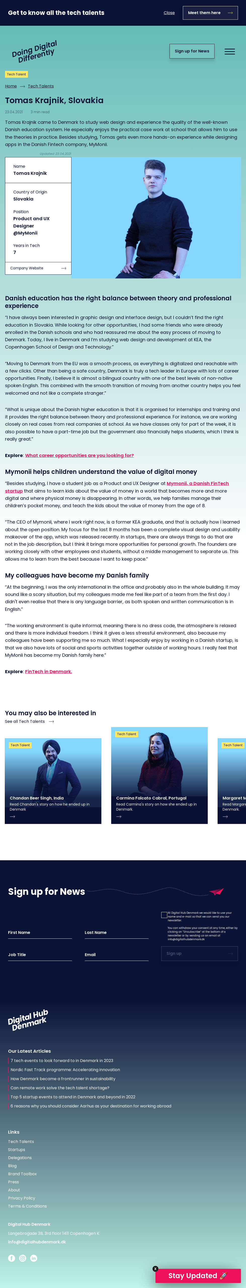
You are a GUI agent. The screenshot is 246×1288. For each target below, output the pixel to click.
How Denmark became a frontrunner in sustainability (63, 1078)
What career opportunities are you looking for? (79, 455)
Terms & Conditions (27, 1206)
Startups (16, 1150)
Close (169, 13)
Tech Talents (41, 86)
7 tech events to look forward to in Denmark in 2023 (62, 1060)
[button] (164, 915)
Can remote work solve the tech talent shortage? (60, 1088)
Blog (12, 1166)
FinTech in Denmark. (48, 671)
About (14, 1190)
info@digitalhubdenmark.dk (186, 939)
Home (11, 86)
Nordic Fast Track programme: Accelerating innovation (65, 1069)
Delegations (20, 1158)
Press (13, 1182)
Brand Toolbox (22, 1174)
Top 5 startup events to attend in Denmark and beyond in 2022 (73, 1097)
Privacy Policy (21, 1198)
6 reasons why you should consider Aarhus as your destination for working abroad (91, 1106)
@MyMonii (25, 233)
